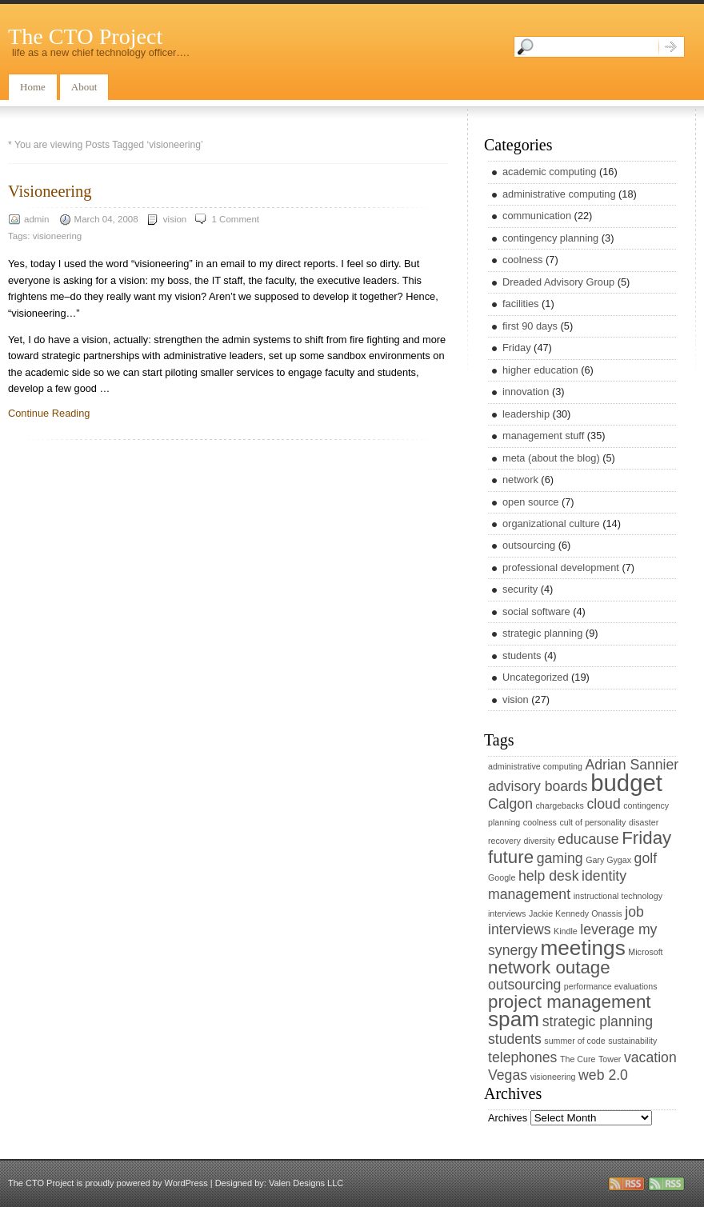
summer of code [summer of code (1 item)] (574, 1040)
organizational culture (551, 524)
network (520, 480)
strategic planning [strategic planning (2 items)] (597, 1021)
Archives (507, 1118)
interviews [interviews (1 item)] (507, 913)
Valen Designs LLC (306, 1183)
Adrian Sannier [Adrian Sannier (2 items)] (631, 765)
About (84, 87)
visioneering (57, 236)
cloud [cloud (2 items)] (604, 804)
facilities (520, 304)
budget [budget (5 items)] (626, 782)
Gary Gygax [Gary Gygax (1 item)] (608, 860)
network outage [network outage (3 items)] (549, 967)
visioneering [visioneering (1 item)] (553, 1076)
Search (671, 47)
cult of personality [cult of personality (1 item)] (592, 822)
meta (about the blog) (551, 458)
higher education (540, 370)
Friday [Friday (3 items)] (646, 838)
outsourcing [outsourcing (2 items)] (524, 985)
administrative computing (559, 194)
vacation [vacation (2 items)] (650, 1057)
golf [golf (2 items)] (645, 858)
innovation (525, 392)
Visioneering (50, 191)
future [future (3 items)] (511, 857)
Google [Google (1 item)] (501, 877)
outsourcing (528, 545)
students (521, 655)
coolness (522, 260)
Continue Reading (49, 413)
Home (33, 87)
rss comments (666, 1184)
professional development (560, 568)
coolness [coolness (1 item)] (540, 822)
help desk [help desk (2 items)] (548, 876)
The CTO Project (85, 36)
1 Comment (235, 219)
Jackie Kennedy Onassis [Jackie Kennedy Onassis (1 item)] (575, 913)
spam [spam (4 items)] (513, 1019)
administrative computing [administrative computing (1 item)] (535, 766)
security (520, 589)
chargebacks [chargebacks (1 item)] (560, 805)
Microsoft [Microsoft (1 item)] (645, 952)
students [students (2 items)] (515, 1039)
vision (174, 219)
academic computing (549, 172)
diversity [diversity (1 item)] (538, 840)
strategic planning (542, 633)
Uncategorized (535, 677)
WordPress (185, 1183)
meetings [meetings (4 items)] (582, 948)
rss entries (626, 1184)
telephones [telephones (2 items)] (522, 1057)
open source (530, 502)
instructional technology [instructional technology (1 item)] (618, 896)
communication (536, 216)
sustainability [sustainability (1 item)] (632, 1040)
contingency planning (550, 238)
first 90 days (530, 326)
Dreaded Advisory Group (558, 282)
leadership (526, 414)
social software (536, 611)
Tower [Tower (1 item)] (609, 1059)
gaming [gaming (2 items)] (560, 858)
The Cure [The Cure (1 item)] (577, 1059)
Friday (516, 348)
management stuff (543, 436)
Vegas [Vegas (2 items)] (507, 1075)
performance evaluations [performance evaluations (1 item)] (611, 986)
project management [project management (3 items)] (569, 1002)
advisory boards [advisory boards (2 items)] (538, 786)
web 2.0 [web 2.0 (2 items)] (603, 1075)
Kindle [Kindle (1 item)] (566, 931)
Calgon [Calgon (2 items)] (510, 804)
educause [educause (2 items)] (588, 839)
